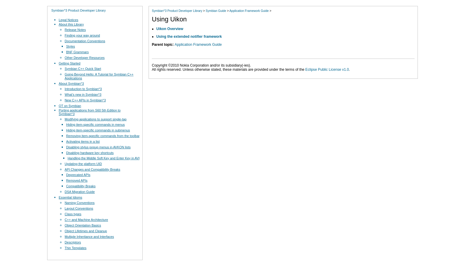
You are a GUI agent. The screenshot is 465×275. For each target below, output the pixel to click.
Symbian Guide (216, 10)
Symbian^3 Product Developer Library (78, 10)
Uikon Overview (169, 29)
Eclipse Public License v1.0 (327, 69)
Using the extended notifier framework (189, 36)
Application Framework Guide (249, 10)
